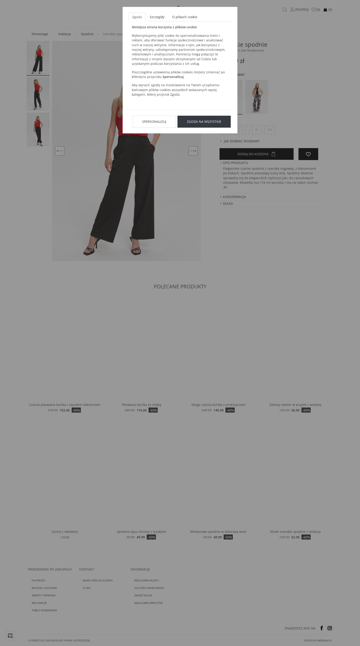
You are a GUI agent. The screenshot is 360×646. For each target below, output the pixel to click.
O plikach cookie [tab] (184, 17)
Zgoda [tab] (137, 17)
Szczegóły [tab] (157, 17)
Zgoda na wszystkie (204, 121)
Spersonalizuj (154, 121)
